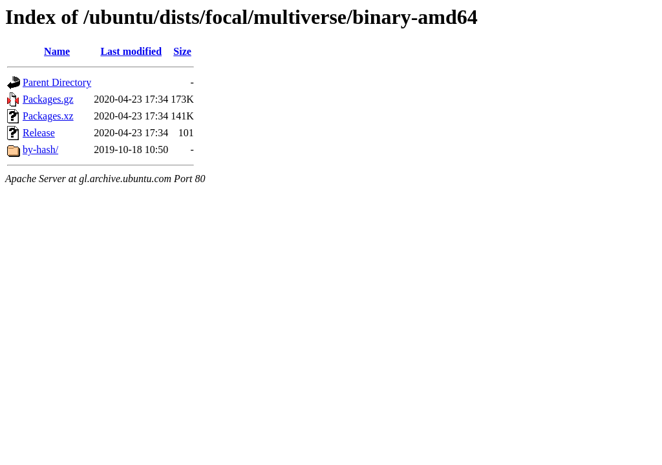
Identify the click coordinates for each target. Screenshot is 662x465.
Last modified (131, 51)
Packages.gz (48, 99)
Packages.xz (48, 115)
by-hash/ (40, 149)
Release (39, 132)
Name (57, 51)
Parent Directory (57, 82)
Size (182, 51)
